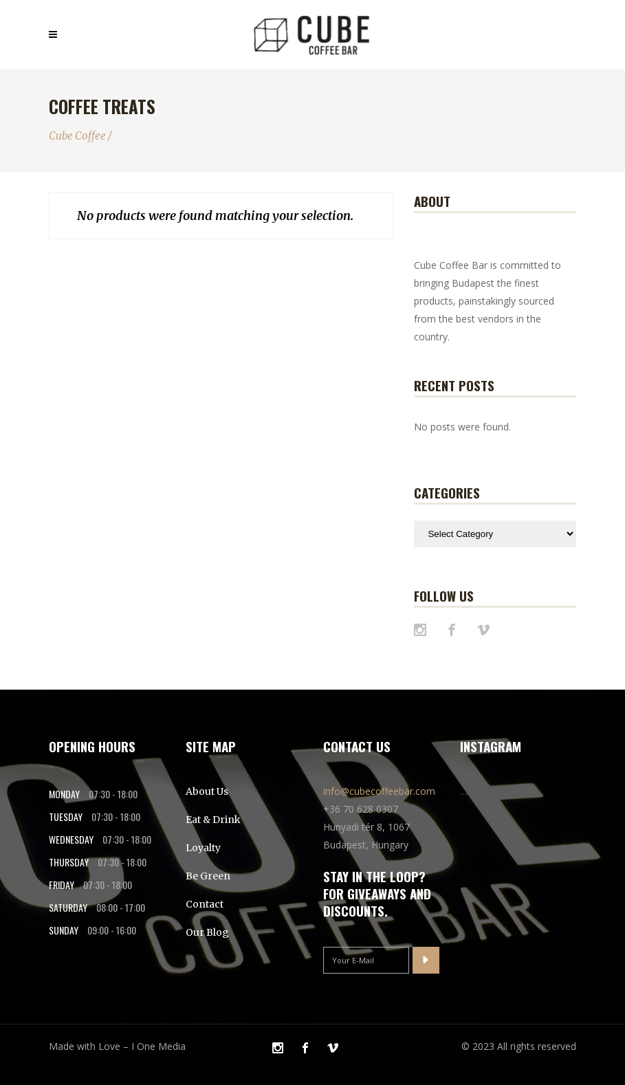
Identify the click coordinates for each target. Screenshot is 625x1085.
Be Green (208, 876)
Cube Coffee (77, 136)
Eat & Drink (213, 819)
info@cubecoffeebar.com (379, 791)
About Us (207, 791)
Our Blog (207, 932)
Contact (204, 904)
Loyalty (203, 848)
